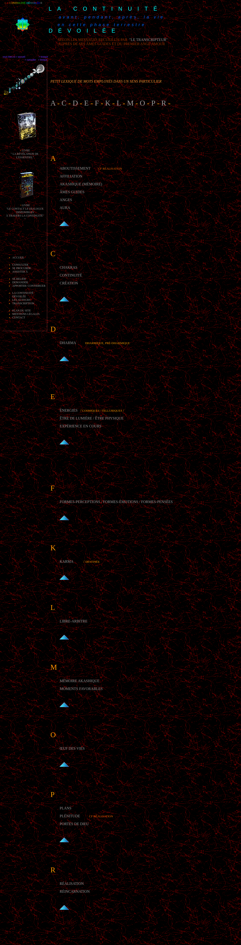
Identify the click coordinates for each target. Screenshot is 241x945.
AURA (65, 208)
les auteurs (21, 300)
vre (27, 150)
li (23, 150)
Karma (67, 561)
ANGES (66, 200)
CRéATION (69, 283)
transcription (23, 303)
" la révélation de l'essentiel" (25, 155)
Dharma (68, 343)
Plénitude (70, 816)
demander (20, 282)
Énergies (68, 410)
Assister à (20, 271)
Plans (65, 808)
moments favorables (81, 689)
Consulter (20, 264)
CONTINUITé (71, 275)
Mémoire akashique (79, 681)
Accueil (18, 257)
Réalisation (72, 884)
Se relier (19, 278)
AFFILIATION (71, 176)
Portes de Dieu (74, 824)
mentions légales (26, 314)
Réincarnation (75, 891)
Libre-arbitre (73, 621)
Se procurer (21, 268)
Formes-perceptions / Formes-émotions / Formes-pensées (116, 502)
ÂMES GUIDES (72, 192)
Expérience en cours (80, 426)
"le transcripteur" (148, 40)
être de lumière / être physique (92, 418)
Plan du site (21, 310)
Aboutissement (75, 168)
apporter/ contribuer (29, 285)
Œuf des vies (72, 748)
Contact (18, 317)
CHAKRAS (68, 267)
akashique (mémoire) (81, 184)
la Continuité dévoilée (22, 294)
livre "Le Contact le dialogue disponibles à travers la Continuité (24, 210)
